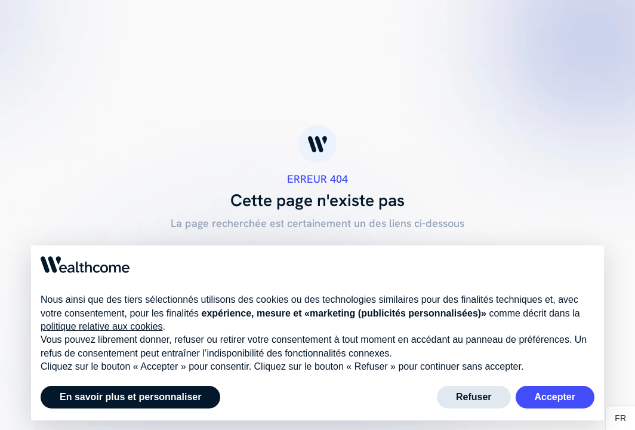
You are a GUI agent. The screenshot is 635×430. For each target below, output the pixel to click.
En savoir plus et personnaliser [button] (130, 397)
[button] (620, 418)
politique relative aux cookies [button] (102, 326)
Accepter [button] (555, 397)
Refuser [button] (474, 397)
